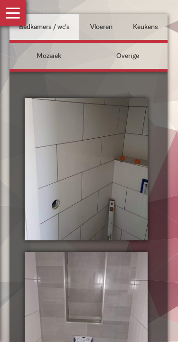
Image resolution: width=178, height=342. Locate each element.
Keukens (145, 26)
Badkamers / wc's (44, 26)
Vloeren (101, 26)
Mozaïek (49, 55)
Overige (127, 55)
